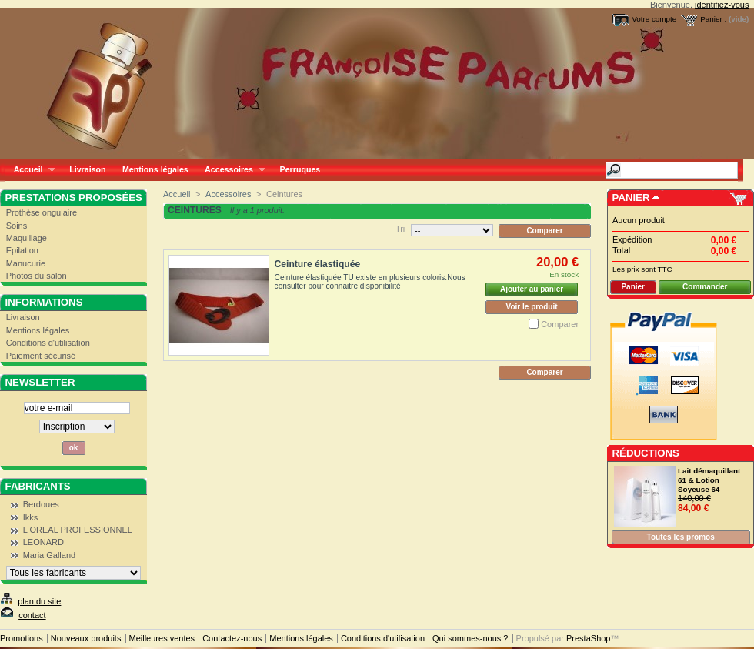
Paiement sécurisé (41, 355)
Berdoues (41, 504)
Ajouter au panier (531, 289)
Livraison (87, 169)
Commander (704, 287)
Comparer (560, 324)
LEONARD (43, 542)
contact (31, 615)
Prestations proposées (73, 197)
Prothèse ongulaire (41, 212)
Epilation (22, 250)
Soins (17, 225)
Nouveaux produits (86, 638)
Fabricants (38, 486)
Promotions (21, 638)
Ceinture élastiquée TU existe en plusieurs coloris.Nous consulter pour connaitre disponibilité (370, 281)
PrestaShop (588, 638)
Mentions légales (155, 169)
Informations (44, 302)
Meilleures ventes (162, 638)
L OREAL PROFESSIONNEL (77, 529)
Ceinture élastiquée (318, 264)
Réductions (645, 453)
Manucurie (25, 263)
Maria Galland (49, 555)
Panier (631, 197)
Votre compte (654, 19)
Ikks (30, 517)
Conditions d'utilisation (48, 342)
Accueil (30, 170)
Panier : (713, 19)
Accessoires (230, 170)
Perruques (300, 169)
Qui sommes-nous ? (470, 638)
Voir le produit (532, 307)
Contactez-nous (232, 638)
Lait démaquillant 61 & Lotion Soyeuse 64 (709, 480)
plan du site (39, 601)
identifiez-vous (722, 4)
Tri (400, 228)
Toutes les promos (681, 537)
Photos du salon (36, 275)
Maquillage (26, 238)
